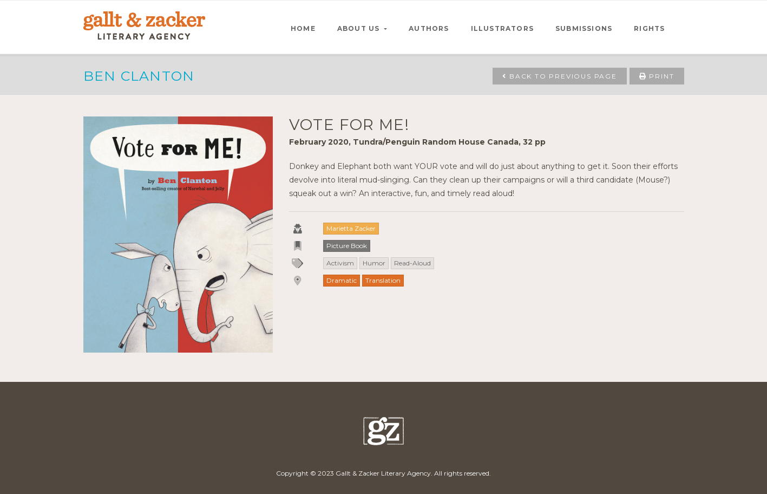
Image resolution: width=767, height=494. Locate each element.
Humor (374, 263)
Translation (383, 280)
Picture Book (346, 246)
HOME (303, 28)
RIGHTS (649, 28)
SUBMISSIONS (583, 28)
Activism (340, 263)
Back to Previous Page (559, 76)
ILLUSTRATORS (502, 28)
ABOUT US (359, 28)
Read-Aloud (412, 263)
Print (656, 76)
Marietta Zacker (351, 228)
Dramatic (341, 280)
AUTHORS (429, 28)
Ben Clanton (139, 76)
